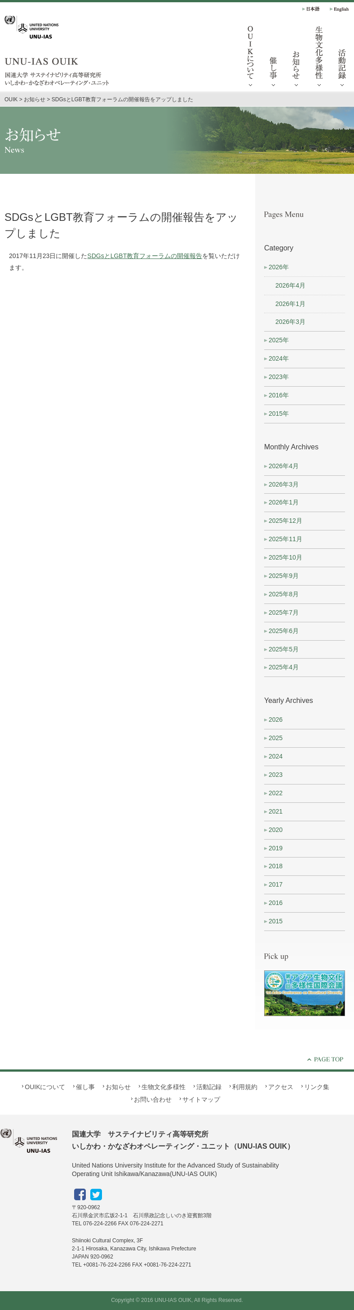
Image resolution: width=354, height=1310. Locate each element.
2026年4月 (290, 285)
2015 (276, 921)
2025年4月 (284, 667)
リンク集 (316, 1086)
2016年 (279, 395)
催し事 (273, 58)
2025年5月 (284, 649)
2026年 (279, 267)
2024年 (279, 358)
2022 (276, 793)
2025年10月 (285, 557)
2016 (276, 902)
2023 (276, 774)
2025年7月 (284, 612)
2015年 (279, 413)
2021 (276, 811)
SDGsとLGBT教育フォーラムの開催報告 (144, 255)
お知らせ (296, 58)
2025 (276, 737)
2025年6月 (284, 630)
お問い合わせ (153, 1099)
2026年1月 (290, 303)
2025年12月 (285, 520)
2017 (276, 884)
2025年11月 (285, 539)
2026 (276, 719)
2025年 (279, 340)
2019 (276, 848)
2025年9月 (284, 575)
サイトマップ (201, 1099)
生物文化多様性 (319, 58)
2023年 (279, 376)
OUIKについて (250, 58)
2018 (276, 866)
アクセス (280, 1086)
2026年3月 (290, 321)
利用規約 (244, 1086)
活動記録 (208, 1086)
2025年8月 (284, 594)
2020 (276, 829)
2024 (276, 756)
